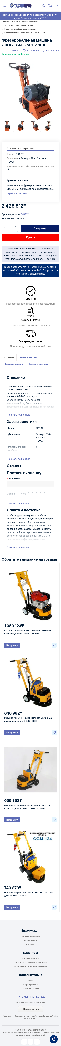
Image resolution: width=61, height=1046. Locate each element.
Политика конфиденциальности (30, 962)
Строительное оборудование (25, 21)
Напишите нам (30, 1009)
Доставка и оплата (30, 936)
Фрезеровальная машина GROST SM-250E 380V (25, 33)
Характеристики (28, 357)
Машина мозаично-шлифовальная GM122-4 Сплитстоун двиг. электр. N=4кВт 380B (27, 807)
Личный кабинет (30, 958)
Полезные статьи (30, 988)
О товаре (9, 357)
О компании (30, 940)
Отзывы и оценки (13, 364)
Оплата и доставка (39, 364)
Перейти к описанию (17, 193)
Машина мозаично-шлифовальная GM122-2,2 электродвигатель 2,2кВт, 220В (28, 719)
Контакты (30, 944)
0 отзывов (15, 50)
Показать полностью (18, 414)
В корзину (40, 228)
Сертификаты (30, 984)
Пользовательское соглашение (30, 966)
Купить (30, 237)
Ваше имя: (15, 478)
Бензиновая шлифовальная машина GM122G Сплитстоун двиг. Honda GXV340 (27, 632)
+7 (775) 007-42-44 (30, 997)
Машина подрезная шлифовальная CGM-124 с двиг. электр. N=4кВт (28, 894)
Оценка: (11, 493)
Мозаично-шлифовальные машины (20, 29)
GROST (25, 214)
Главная (5, 21)
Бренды (31, 980)
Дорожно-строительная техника (18, 25)
